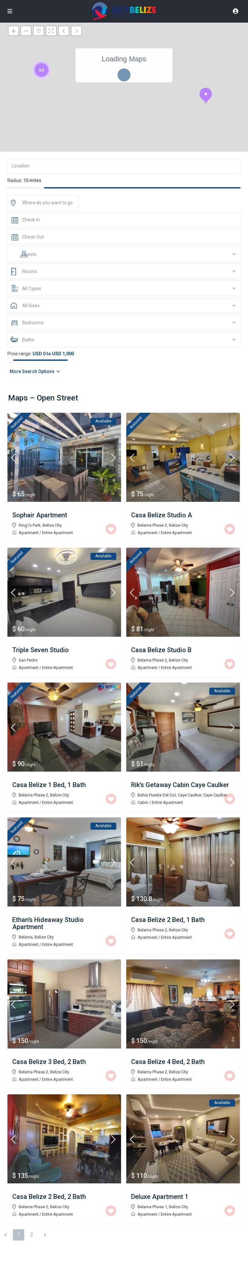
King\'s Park (30, 525)
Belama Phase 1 (152, 1206)
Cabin (143, 802)
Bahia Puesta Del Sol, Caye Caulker (169, 795)
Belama (26, 937)
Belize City (52, 525)
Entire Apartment (57, 532)
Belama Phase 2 (152, 525)
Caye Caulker (215, 795)
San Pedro (28, 660)
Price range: (19, 353)
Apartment (28, 532)
